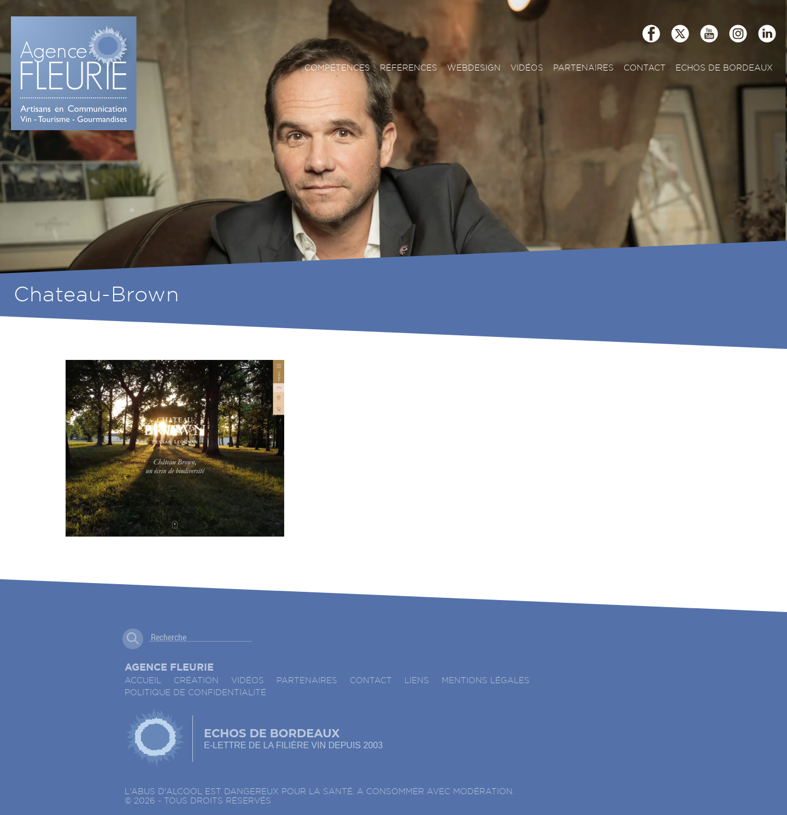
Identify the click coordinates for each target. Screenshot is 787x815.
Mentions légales (486, 681)
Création (196, 681)
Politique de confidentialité (195, 693)
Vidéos (526, 68)
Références (408, 68)
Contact (645, 68)
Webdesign (474, 68)
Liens (416, 681)
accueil (143, 681)
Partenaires (583, 68)
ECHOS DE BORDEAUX (724, 68)
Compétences (337, 68)
